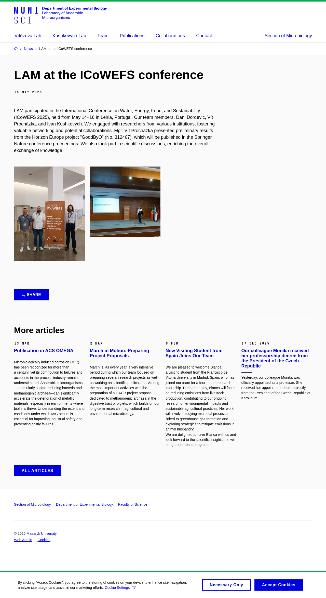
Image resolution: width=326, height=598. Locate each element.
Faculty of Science (132, 504)
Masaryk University (41, 533)
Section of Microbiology (288, 35)
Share (31, 294)
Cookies (43, 540)
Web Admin (23, 540)
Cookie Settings (120, 589)
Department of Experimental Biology (84, 504)
